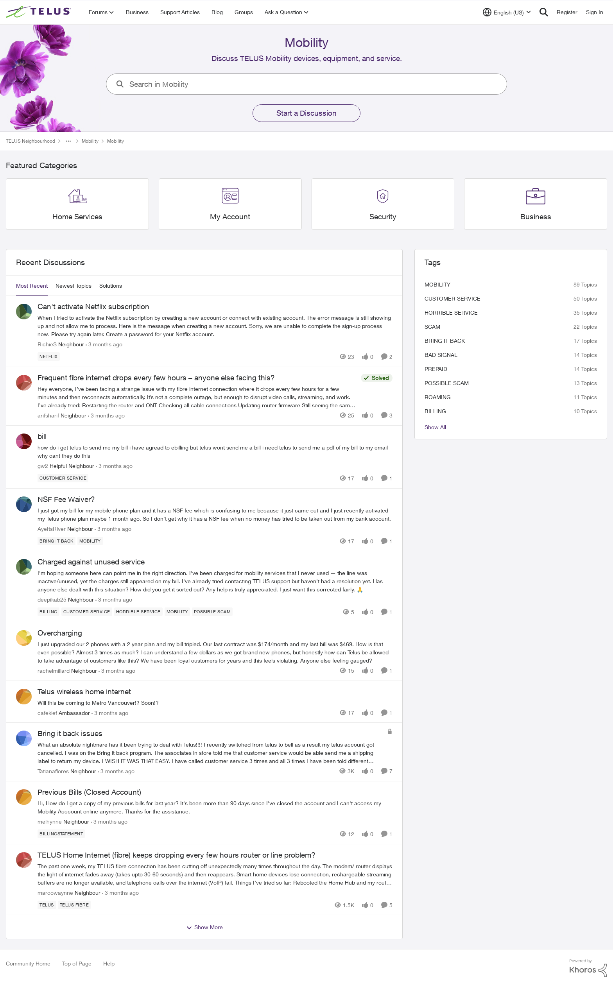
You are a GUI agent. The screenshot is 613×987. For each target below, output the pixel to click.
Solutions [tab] (110, 285)
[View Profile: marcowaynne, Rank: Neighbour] (24, 860)
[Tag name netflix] (49, 356)
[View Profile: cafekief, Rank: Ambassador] (24, 696)
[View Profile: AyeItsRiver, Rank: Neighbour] (24, 504)
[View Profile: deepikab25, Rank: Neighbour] (24, 567)
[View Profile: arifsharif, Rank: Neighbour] (24, 383)
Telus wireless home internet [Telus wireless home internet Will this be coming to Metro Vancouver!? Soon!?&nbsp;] (84, 691)
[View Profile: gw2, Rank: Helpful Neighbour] (24, 441)
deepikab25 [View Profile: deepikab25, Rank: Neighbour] (52, 599)
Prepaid (436, 368)
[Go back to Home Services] (77, 217)
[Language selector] (506, 12)
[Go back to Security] (382, 217)
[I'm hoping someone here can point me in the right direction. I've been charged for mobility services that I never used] (215, 581)
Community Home (28, 963)
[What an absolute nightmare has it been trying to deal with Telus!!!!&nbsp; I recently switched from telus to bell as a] (210, 752)
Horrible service (451, 312)
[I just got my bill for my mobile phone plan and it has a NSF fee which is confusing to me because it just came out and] (215, 514)
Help (109, 963)
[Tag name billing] (48, 611)
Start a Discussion (306, 113)
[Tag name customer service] (63, 478)
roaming (438, 397)
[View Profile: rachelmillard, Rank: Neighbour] (24, 638)
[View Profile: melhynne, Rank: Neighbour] (24, 797)
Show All (435, 427)
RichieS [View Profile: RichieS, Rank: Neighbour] (47, 344)
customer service (452, 298)
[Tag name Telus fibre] (74, 904)
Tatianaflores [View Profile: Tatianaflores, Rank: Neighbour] (53, 771)
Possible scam (447, 383)
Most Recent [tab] (32, 285)
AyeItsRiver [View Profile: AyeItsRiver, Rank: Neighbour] (52, 528)
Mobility (437, 284)
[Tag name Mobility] (90, 540)
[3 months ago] (104, 344)
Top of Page (76, 963)
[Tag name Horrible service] (138, 611)
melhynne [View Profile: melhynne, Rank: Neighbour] (50, 821)
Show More (204, 927)
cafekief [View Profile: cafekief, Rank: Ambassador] (47, 712)
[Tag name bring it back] (56, 540)
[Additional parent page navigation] (68, 141)
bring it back (445, 340)
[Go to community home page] (39, 12)
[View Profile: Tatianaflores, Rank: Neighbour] (24, 738)
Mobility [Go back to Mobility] (90, 141)
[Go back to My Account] (230, 217)
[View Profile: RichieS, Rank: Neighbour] (24, 311)
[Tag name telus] (47, 904)
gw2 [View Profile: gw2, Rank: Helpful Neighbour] (43, 465)
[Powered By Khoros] (588, 968)
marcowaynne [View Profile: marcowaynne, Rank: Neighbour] (55, 892)
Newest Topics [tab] (73, 285)
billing (435, 411)
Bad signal (441, 354)
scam (432, 326)
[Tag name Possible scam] (212, 611)
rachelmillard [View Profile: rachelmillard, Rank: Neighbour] (54, 670)
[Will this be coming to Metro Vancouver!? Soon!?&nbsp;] (215, 702)
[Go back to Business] (535, 217)
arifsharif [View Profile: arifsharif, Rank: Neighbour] (48, 415)
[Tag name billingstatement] (61, 833)
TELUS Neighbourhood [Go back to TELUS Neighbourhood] (30, 141)
